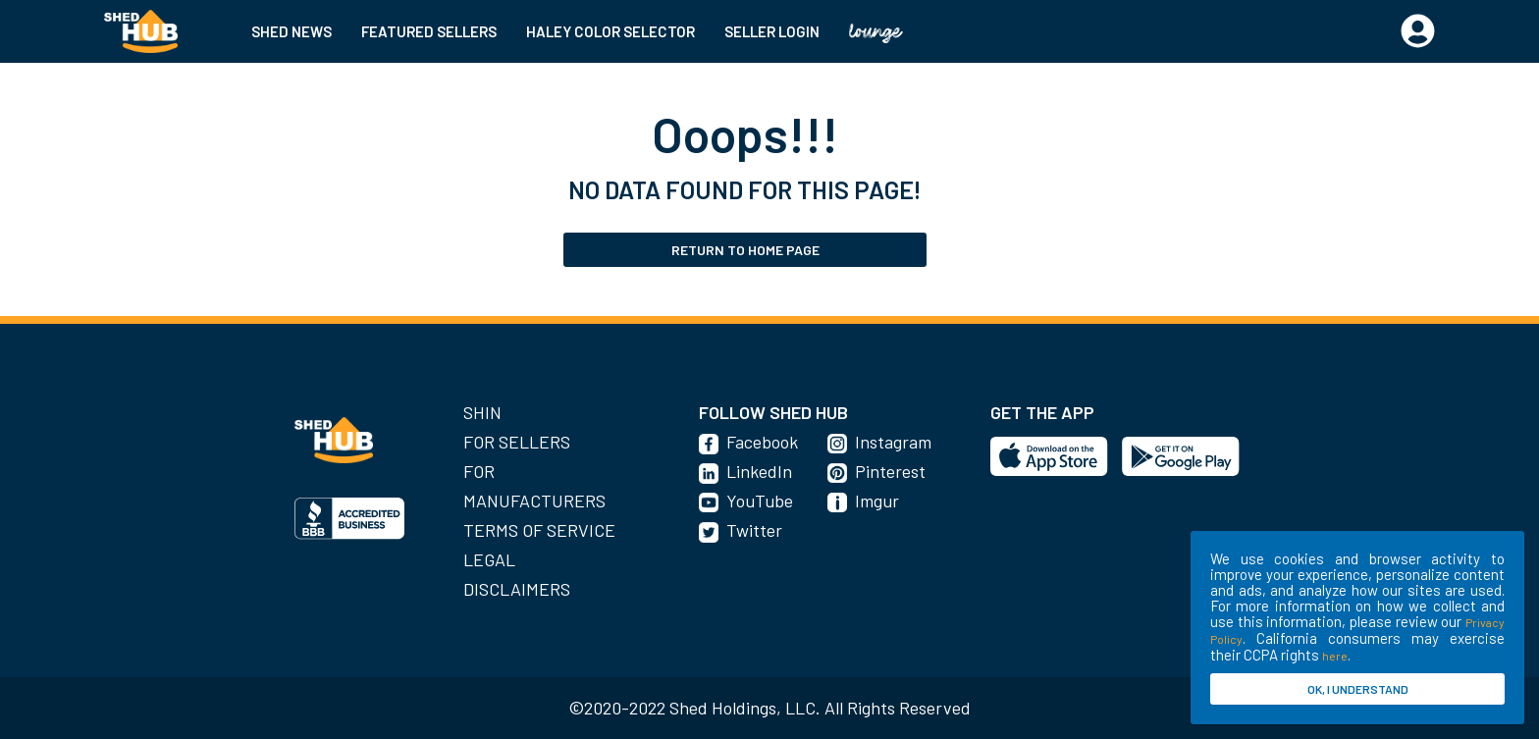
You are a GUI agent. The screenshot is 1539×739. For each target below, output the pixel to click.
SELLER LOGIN (772, 31)
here (1335, 655)
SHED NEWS (291, 31)
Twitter (754, 530)
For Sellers (516, 441)
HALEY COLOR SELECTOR (610, 31)
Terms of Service (539, 530)
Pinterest (890, 471)
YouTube (759, 500)
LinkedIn (759, 471)
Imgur (877, 500)
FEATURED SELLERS (429, 31)
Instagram (893, 441)
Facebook (762, 441)
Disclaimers (516, 589)
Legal (489, 559)
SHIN (482, 412)
